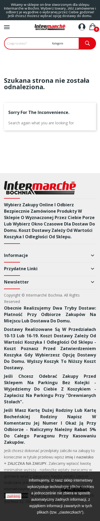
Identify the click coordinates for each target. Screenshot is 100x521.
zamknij (13, 496)
